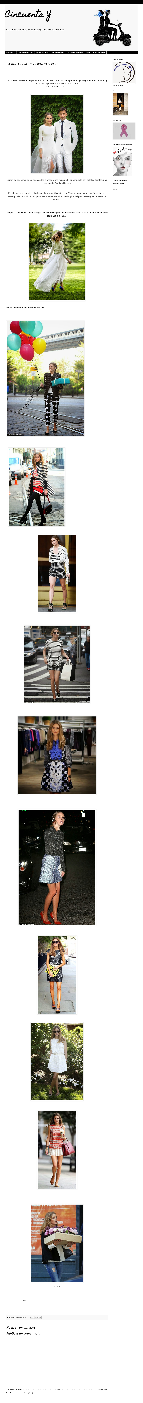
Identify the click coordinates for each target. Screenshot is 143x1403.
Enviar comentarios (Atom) (24, 1393)
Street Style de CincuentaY (95, 52)
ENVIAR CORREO (119, 183)
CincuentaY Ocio (42, 52)
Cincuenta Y (28, 15)
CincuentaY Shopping (25, 52)
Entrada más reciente (14, 1389)
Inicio (58, 1389)
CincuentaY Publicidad (75, 52)
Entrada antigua (102, 1389)
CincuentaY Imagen (57, 52)
